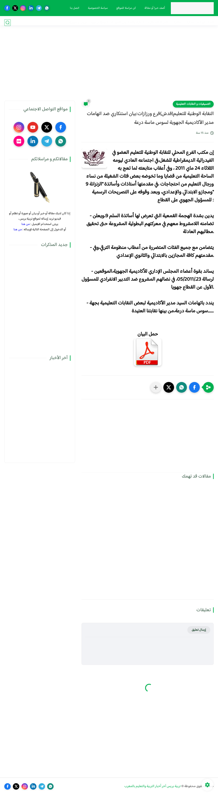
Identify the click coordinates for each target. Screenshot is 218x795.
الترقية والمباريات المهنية (127, 22)
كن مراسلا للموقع (124, 8)
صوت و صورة (78, 22)
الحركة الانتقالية (158, 22)
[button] (194, 387)
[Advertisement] (109, 67)
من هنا (25, 224)
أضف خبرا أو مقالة (153, 8)
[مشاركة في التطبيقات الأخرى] (155, 387)
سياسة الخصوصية (96, 8)
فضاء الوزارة (205, 22)
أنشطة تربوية (99, 22)
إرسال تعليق (199, 630)
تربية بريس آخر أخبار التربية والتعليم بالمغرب (152, 786)
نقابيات (176, 22)
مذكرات (189, 22)
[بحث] (7, 22)
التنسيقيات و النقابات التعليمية (193, 104)
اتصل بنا (73, 8)
